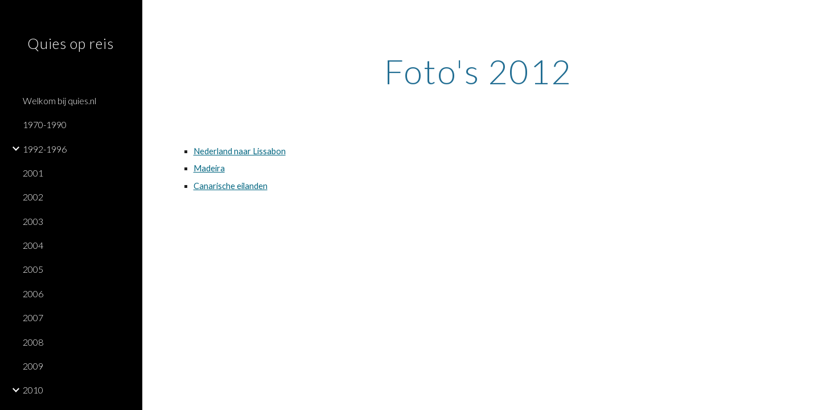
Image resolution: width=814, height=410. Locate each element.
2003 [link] (33, 221)
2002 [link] (33, 196)
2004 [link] (33, 245)
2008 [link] (33, 342)
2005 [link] (33, 269)
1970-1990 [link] (45, 124)
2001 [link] (33, 172)
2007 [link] (33, 317)
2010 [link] (33, 389)
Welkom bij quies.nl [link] (59, 100)
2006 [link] (33, 293)
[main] (478, 71)
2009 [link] (33, 365)
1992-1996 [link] (45, 149)
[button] (800, 16)
